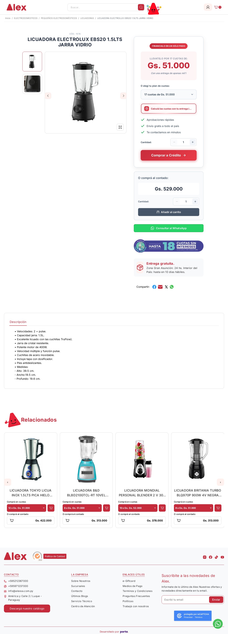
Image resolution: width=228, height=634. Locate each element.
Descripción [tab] (18, 322)
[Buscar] (141, 7)
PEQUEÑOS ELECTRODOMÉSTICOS (59, 18)
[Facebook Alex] (210, 556)
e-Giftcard (129, 581)
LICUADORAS (87, 18)
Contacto (77, 591)
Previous (48, 95)
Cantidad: (146, 142)
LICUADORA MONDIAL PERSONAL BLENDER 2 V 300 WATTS (142, 492)
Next (123, 95)
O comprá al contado (17, 514)
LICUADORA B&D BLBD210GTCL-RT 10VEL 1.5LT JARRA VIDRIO (86, 492)
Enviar (216, 599)
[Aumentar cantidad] (193, 142)
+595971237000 (16, 586)
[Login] (208, 7)
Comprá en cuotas (16, 502)
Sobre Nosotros (80, 581)
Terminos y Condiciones (137, 591)
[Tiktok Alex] (216, 556)
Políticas (128, 601)
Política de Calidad (55, 556)
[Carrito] (216, 7)
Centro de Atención (83, 606)
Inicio (8, 18)
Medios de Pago (132, 586)
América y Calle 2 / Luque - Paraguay (23, 598)
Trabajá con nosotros (136, 606)
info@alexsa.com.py (18, 591)
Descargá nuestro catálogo (27, 608)
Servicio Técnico (81, 601)
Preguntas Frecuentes (136, 596)
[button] (7, 482)
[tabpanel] (114, 355)
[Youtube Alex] (222, 556)
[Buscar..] (106, 7)
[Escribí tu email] (193, 600)
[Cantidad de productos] (183, 142)
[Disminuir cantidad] (174, 142)
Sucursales (78, 586)
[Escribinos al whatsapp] (218, 624)
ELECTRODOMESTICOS (25, 18)
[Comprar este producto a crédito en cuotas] (169, 155)
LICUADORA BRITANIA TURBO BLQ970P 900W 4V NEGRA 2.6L (197, 492)
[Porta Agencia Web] (124, 632)
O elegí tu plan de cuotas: (155, 85)
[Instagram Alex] (204, 556)
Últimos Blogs (79, 596)
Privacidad (188, 617)
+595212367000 (16, 581)
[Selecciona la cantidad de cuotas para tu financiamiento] (169, 94)
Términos (198, 617)
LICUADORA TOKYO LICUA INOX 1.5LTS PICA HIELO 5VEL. (31, 492)
